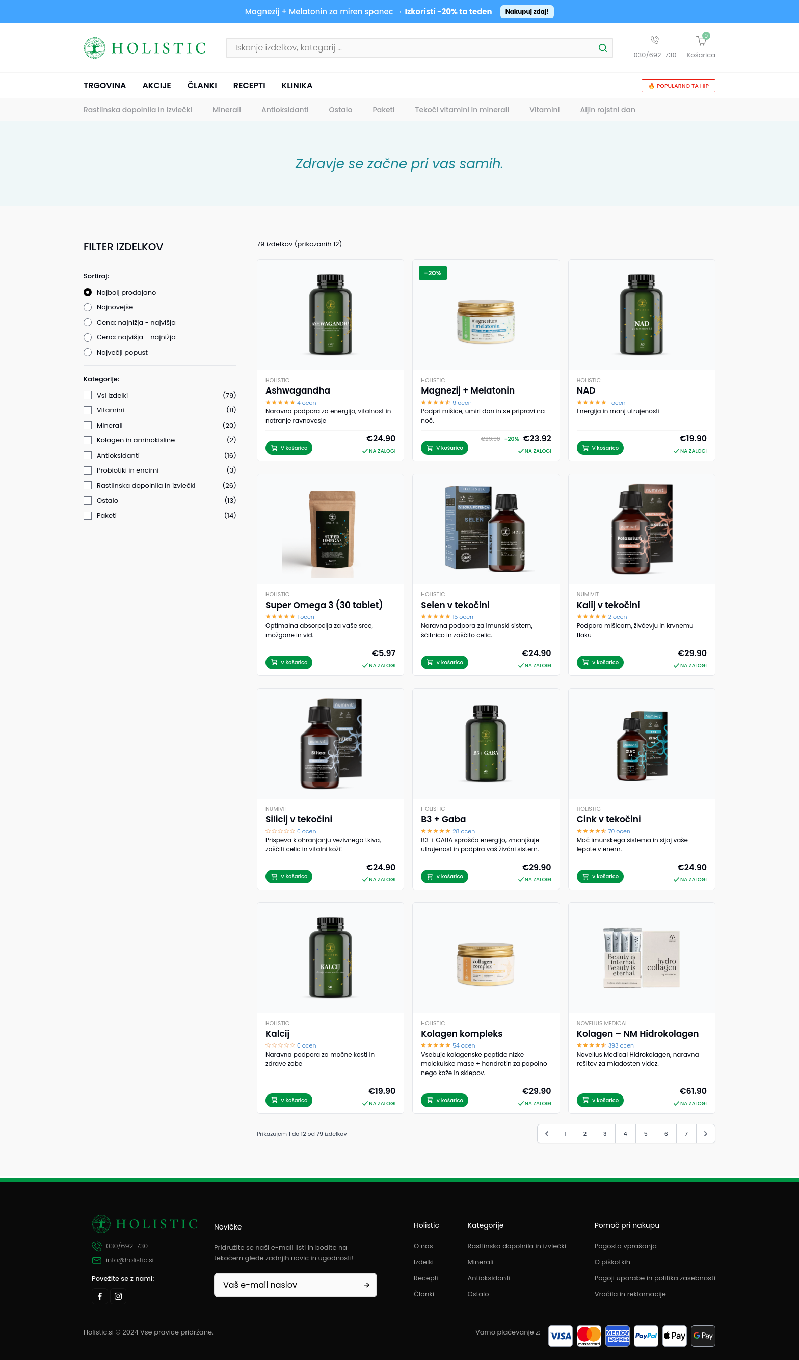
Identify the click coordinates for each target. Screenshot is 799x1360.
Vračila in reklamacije (630, 1294)
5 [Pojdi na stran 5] (646, 1136)
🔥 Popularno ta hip (678, 88)
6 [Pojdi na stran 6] (666, 1136)
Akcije (156, 87)
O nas (423, 1246)
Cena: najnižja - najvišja (136, 324)
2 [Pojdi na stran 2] (585, 1136)
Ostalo (341, 112)
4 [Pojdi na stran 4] (625, 1136)
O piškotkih (612, 1262)
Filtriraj (160, 810)
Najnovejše (115, 310)
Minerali (226, 112)
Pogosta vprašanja (626, 1246)
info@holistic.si (123, 1260)
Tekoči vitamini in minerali (462, 112)
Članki (202, 87)
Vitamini (544, 112)
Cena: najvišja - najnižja (136, 340)
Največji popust (122, 354)
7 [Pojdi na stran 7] (686, 1136)
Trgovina (105, 87)
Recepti (249, 87)
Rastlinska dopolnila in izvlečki (138, 112)
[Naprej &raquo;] (705, 1135)
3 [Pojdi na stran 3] (605, 1136)
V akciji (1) (113, 783)
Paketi (383, 112)
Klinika (297, 87)
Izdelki (424, 1262)
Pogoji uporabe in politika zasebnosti (655, 1278)
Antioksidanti (285, 112)
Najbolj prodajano (126, 294)
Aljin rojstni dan (607, 112)
